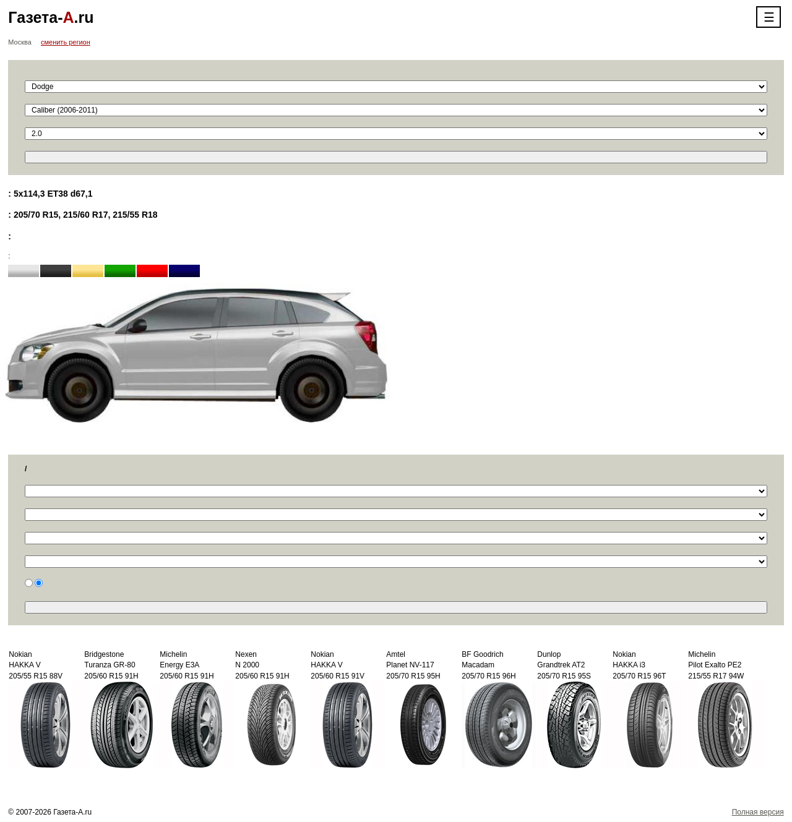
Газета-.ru (50, 17)
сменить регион (65, 42)
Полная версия (758, 812)
